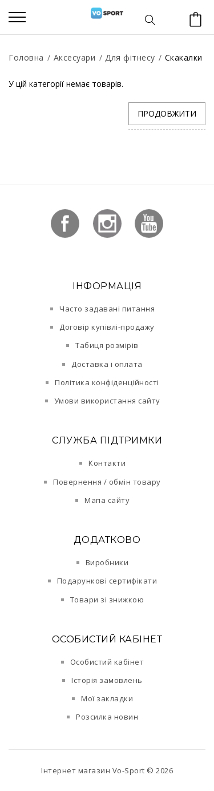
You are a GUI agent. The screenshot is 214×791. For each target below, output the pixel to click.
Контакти (107, 463)
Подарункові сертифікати (107, 581)
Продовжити (167, 113)
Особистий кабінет (107, 662)
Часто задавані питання (107, 308)
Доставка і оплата (107, 364)
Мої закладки (107, 698)
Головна (26, 57)
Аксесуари (75, 57)
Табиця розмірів (107, 345)
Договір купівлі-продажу (107, 327)
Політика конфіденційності (107, 382)
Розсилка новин (107, 717)
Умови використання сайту (107, 401)
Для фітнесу (130, 57)
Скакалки (184, 57)
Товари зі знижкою (107, 599)
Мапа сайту (107, 500)
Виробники (107, 562)
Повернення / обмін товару (107, 482)
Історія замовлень (107, 680)
